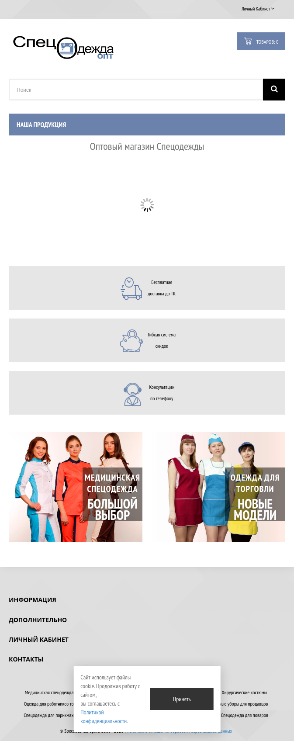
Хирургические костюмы (244, 692)
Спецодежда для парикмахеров (53, 715)
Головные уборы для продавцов (238, 703)
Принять (182, 699)
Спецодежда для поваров (244, 715)
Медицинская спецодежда (49, 692)
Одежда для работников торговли (55, 703)
